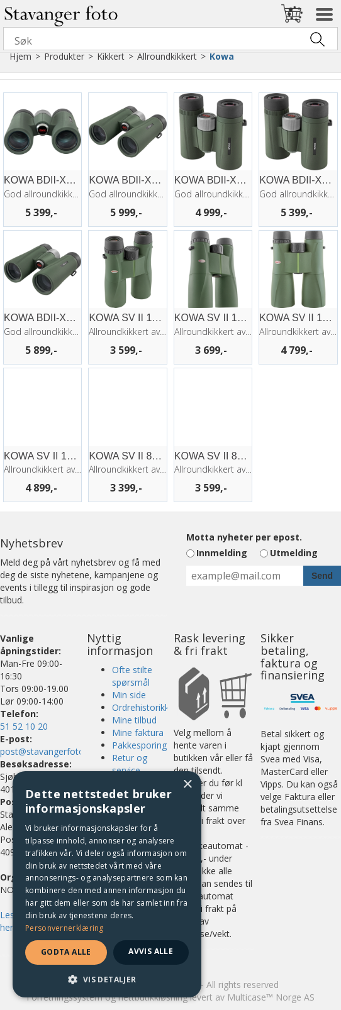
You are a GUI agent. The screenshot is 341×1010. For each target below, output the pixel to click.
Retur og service (129, 764)
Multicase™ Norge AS (271, 997)
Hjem (20, 56)
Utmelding (294, 553)
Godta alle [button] (66, 952)
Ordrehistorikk (140, 707)
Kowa (222, 56)
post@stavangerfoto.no (48, 751)
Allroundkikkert (167, 56)
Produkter (64, 56)
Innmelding (221, 553)
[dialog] (107, 884)
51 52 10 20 (24, 726)
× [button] (187, 784)
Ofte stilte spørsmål (132, 676)
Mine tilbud (134, 720)
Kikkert (111, 56)
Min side (129, 695)
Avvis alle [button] (150, 951)
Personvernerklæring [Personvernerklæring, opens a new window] (64, 928)
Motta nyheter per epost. (244, 537)
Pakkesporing (139, 745)
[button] (107, 979)
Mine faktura (138, 732)
